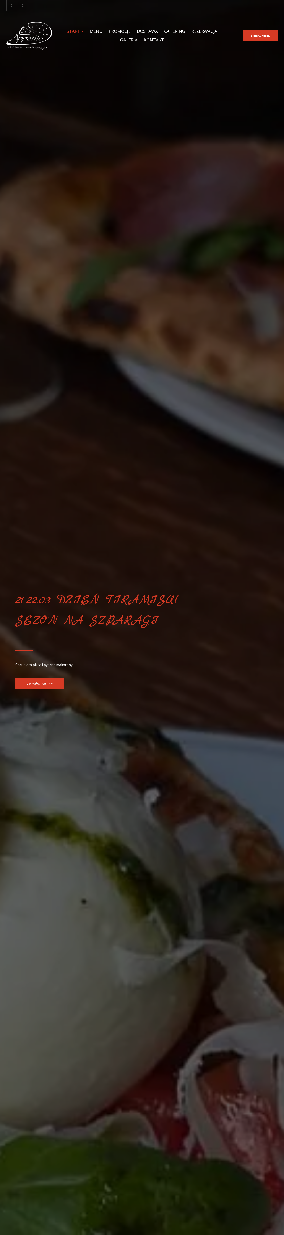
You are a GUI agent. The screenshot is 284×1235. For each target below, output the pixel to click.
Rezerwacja (204, 31)
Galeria (129, 40)
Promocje (120, 31)
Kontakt (154, 40)
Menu (96, 31)
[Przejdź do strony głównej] (29, 36)
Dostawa (147, 31)
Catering (174, 31)
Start (75, 31)
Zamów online (260, 35)
